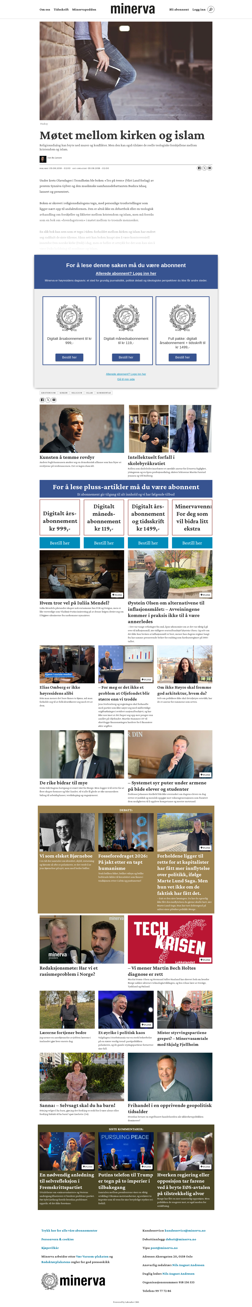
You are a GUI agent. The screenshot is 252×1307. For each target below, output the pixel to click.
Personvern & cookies (57, 1239)
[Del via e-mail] (209, 168)
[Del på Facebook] (199, 168)
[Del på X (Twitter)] (204, 168)
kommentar (104, 393)
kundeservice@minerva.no (185, 1230)
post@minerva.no (164, 1248)
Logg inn (199, 9)
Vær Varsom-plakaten (92, 1256)
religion (77, 393)
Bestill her (69, 357)
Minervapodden (84, 9)
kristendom (48, 393)
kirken (64, 393)
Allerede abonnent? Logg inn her (126, 273)
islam (89, 393)
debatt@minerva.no (181, 1239)
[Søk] (211, 9)
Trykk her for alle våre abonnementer (69, 1230)
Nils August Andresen (188, 1265)
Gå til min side (126, 379)
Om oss (45, 9)
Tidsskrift (61, 9)
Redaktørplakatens (55, 1262)
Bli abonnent (179, 9)
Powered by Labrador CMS (126, 1302)
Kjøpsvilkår (50, 1248)
